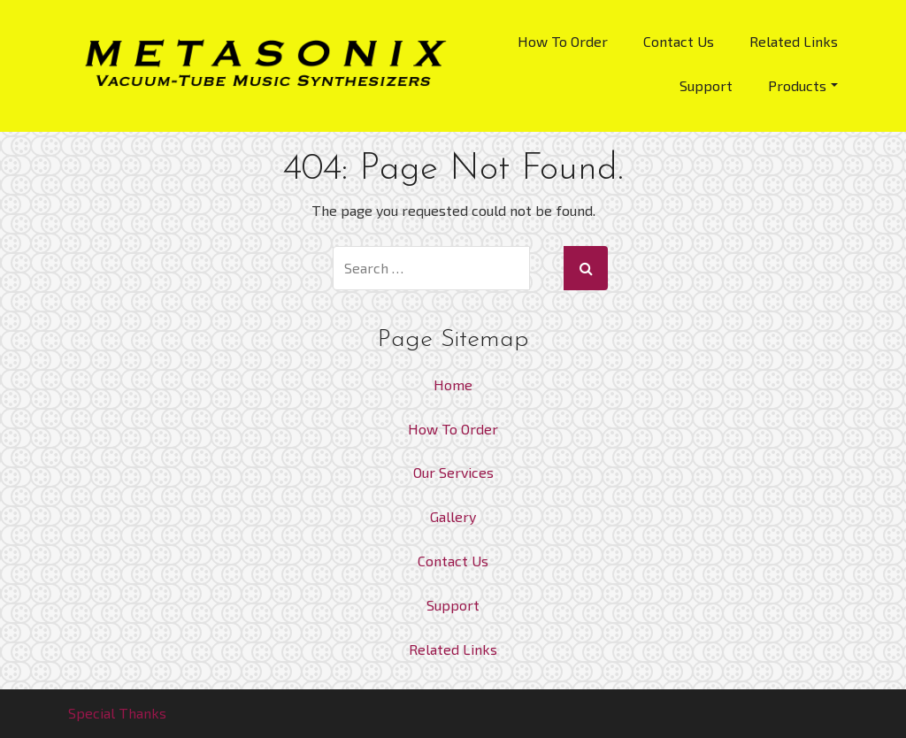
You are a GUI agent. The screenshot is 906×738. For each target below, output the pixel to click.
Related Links (793, 41)
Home (453, 384)
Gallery (453, 516)
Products (803, 85)
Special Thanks (117, 712)
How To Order (563, 41)
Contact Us (678, 41)
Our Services (453, 472)
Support (706, 85)
